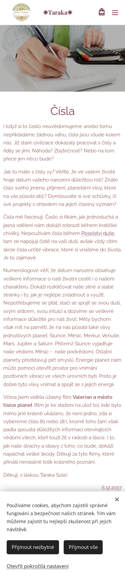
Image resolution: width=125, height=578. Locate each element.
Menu (115, 12)
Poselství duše (97, 233)
